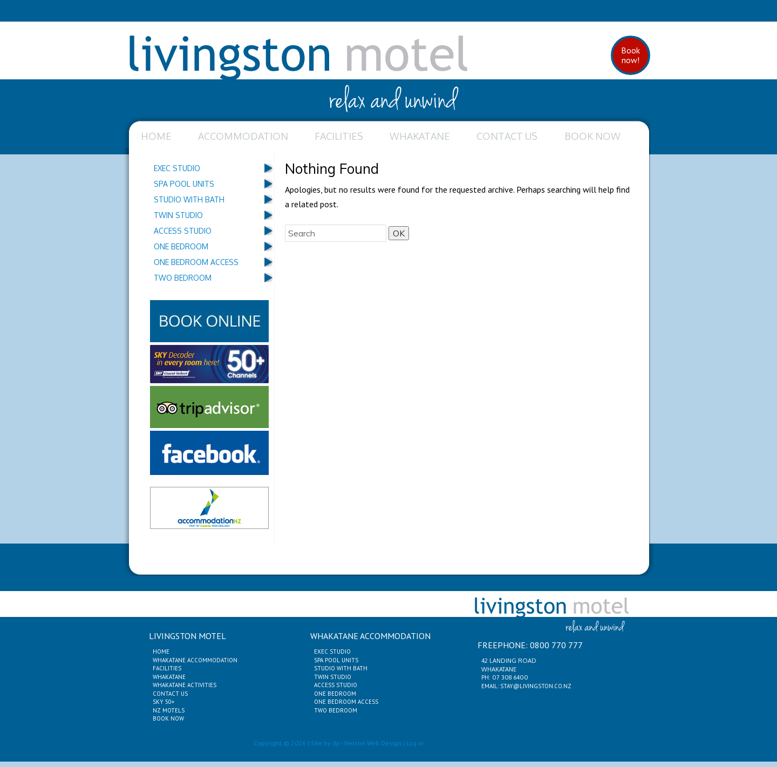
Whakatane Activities (184, 685)
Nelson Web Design (372, 743)
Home (156, 136)
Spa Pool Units (184, 183)
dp (336, 743)
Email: (490, 686)
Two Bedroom (183, 277)
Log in (415, 743)
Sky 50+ (163, 701)
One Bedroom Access (196, 262)
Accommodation (243, 136)
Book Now (592, 136)
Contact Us (506, 136)
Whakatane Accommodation (195, 660)
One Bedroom (181, 246)
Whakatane (420, 136)
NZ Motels (169, 710)
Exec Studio (177, 168)
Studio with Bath (189, 199)
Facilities (339, 136)
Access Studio (183, 230)
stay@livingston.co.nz (535, 686)
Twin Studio (178, 215)
